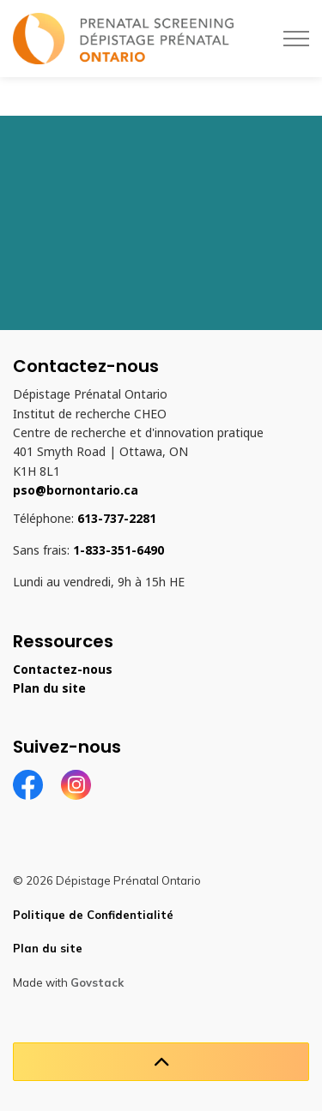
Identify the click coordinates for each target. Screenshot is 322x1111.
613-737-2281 (116, 518)
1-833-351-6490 (118, 550)
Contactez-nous (62, 669)
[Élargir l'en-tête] (296, 38)
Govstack (97, 982)
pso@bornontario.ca (75, 490)
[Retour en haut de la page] (161, 1061)
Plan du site (49, 688)
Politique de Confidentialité (93, 915)
